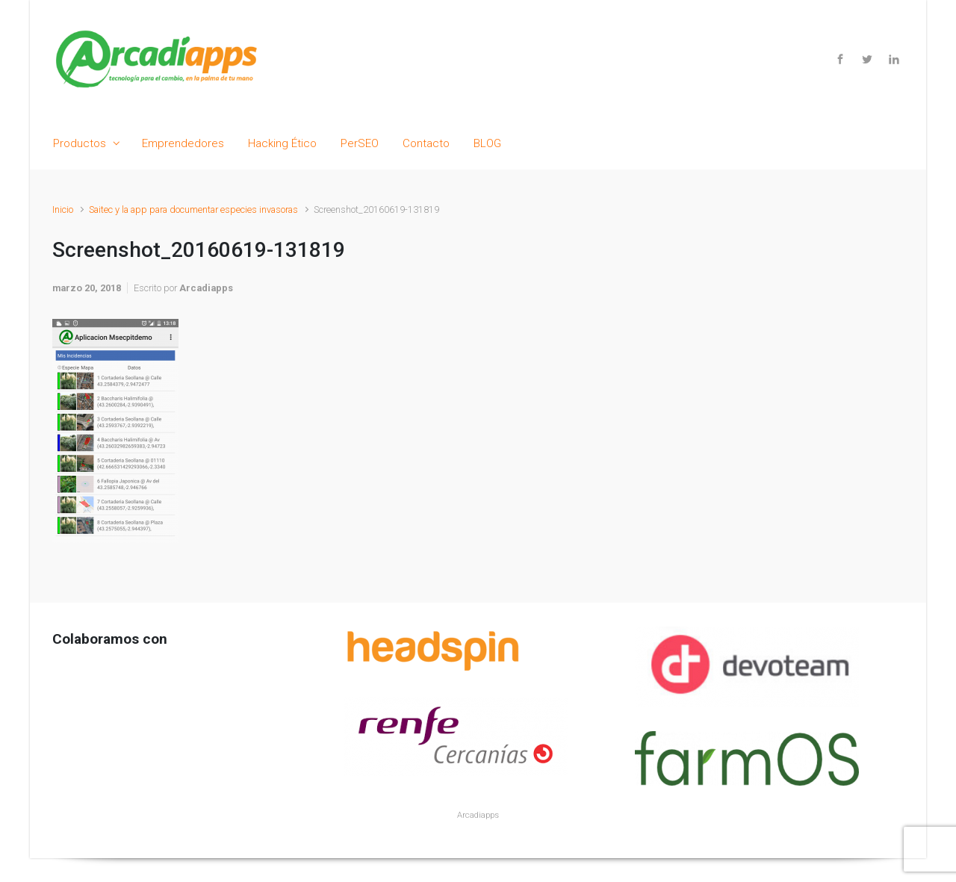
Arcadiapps (206, 288)
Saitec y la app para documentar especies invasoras (193, 209)
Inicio (62, 209)
